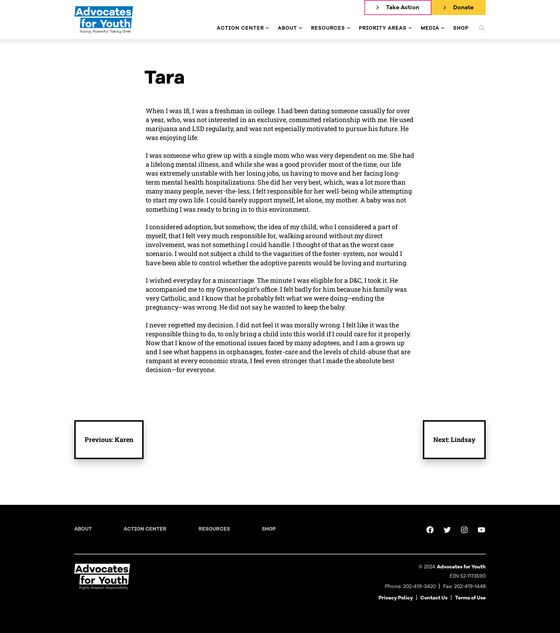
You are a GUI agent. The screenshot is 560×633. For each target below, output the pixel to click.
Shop (269, 529)
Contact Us (434, 597)
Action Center (145, 529)
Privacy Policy (396, 597)
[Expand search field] (481, 28)
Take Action (402, 7)
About (83, 529)
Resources (214, 529)
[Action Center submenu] (267, 28)
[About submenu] (300, 28)
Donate (463, 7)
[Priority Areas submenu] (410, 28)
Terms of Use (470, 597)
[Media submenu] (443, 28)
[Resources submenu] (349, 28)
